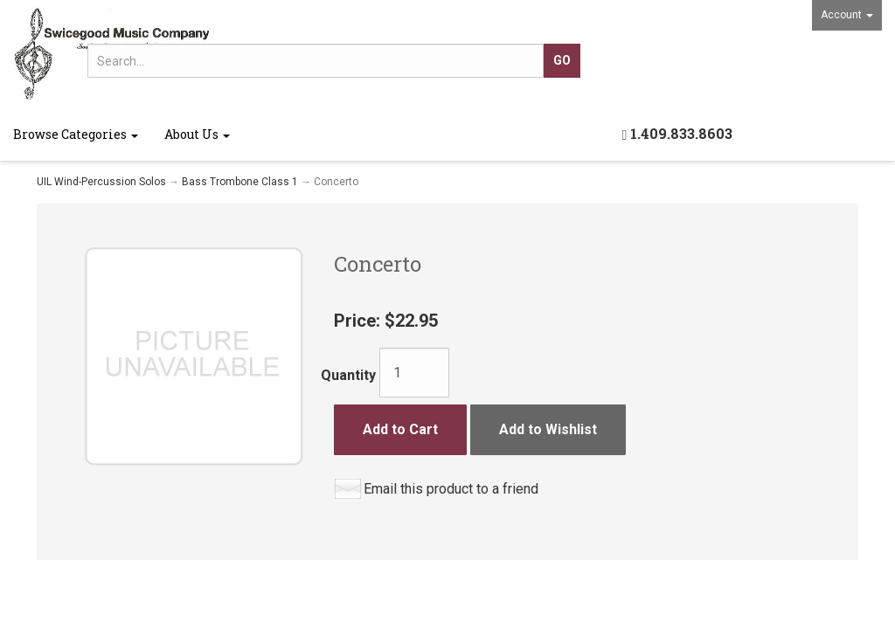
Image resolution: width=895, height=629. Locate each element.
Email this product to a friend (451, 488)
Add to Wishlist (548, 429)
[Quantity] (414, 372)
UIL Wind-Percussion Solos (101, 182)
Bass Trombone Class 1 (240, 182)
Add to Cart (400, 429)
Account (847, 15)
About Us (197, 134)
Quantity (348, 375)
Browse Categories (75, 134)
